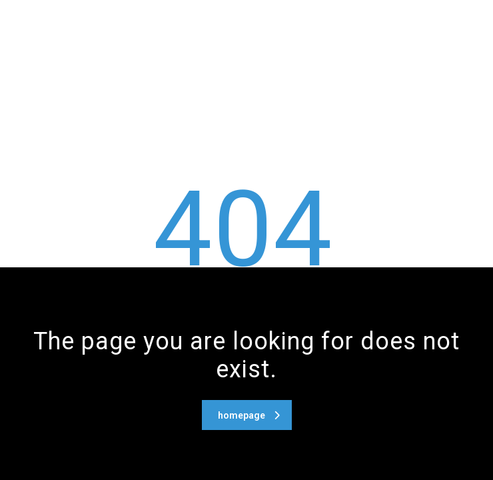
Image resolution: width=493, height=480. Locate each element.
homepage (249, 415)
